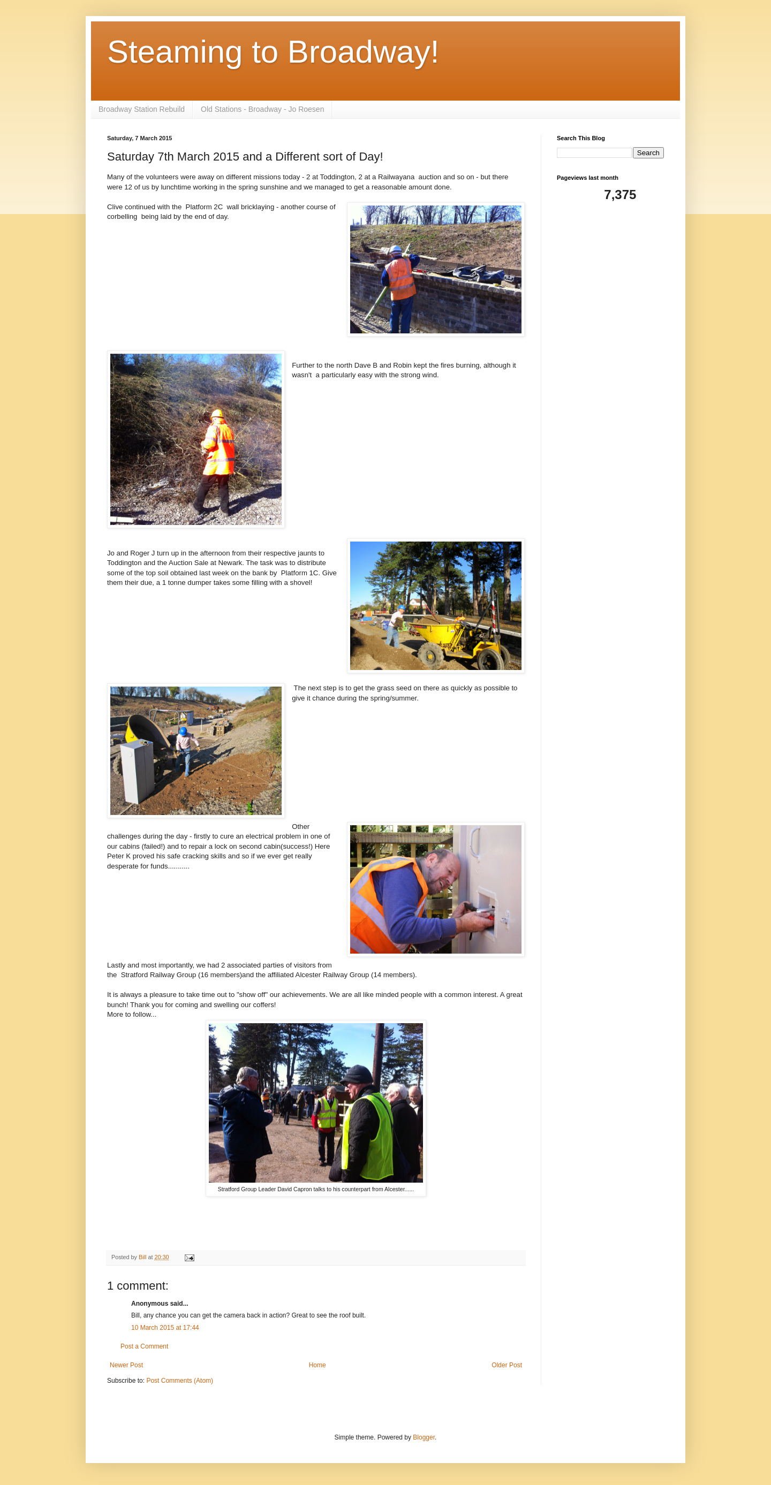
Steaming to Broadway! (273, 52)
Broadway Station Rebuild (142, 109)
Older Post (507, 1365)
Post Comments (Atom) (179, 1380)
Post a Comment (144, 1346)
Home (317, 1365)
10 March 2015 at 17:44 (165, 1327)
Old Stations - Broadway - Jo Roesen (262, 109)
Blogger (424, 1437)
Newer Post (126, 1365)
